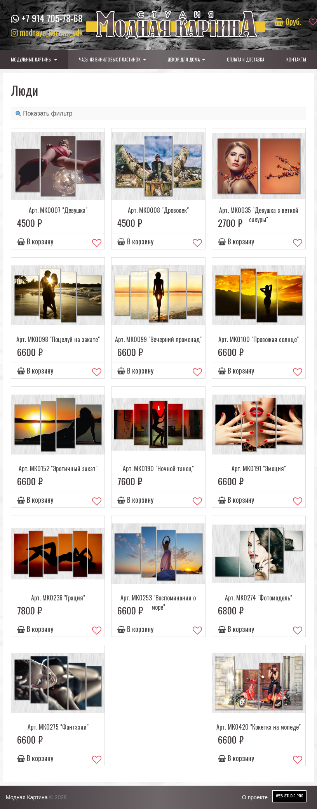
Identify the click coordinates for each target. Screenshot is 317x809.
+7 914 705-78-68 (52, 18)
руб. (288, 21)
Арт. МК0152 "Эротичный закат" (58, 468)
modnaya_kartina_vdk (47, 32)
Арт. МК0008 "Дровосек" (158, 210)
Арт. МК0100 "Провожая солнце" (258, 339)
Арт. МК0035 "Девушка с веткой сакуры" (258, 214)
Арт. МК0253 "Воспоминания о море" (158, 602)
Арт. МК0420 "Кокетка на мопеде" (258, 727)
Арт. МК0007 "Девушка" (58, 210)
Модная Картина (27, 797)
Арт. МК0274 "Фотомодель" (258, 597)
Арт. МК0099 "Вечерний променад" (158, 339)
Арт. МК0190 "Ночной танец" (158, 468)
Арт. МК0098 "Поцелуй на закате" (58, 339)
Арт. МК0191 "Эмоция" (259, 468)
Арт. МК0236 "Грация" (58, 597)
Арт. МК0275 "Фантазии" (58, 727)
